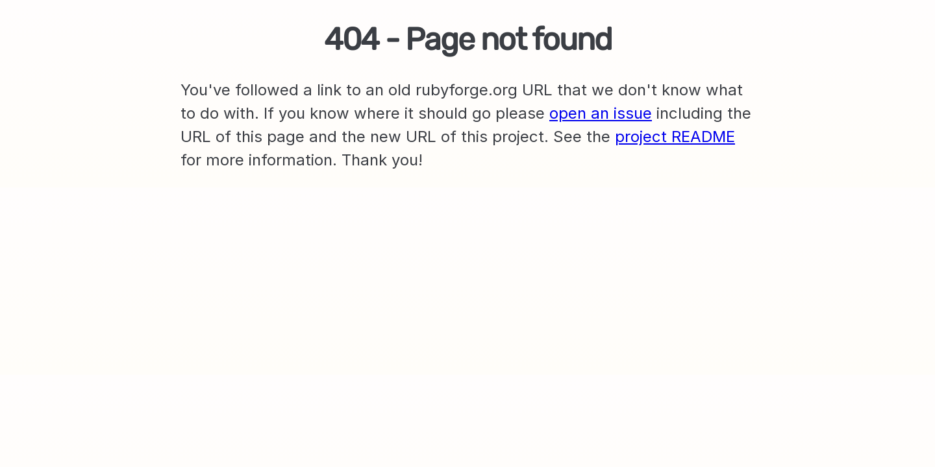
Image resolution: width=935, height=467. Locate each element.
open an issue (600, 113)
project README (675, 136)
